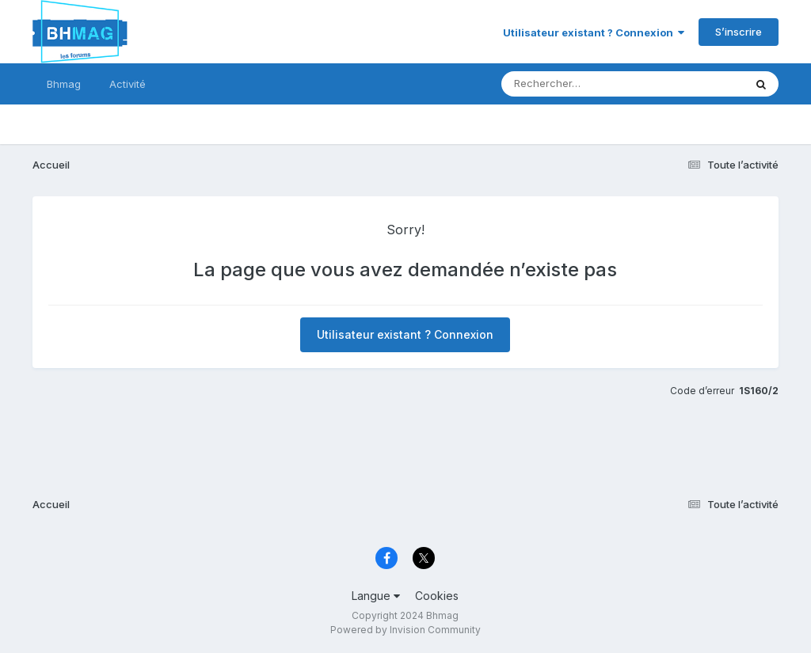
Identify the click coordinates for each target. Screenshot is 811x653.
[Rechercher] (577, 84)
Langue (376, 595)
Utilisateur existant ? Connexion (593, 32)
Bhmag (64, 84)
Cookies (437, 595)
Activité (127, 84)
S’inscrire (738, 31)
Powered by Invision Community (405, 630)
